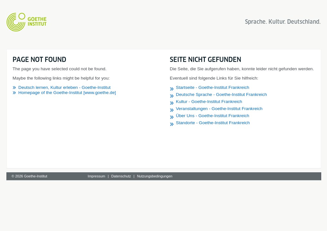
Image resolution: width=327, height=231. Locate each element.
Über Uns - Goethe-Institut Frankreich (212, 115)
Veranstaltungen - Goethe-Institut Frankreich (219, 108)
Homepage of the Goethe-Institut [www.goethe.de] (67, 92)
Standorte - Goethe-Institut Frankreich (213, 122)
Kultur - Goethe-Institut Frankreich (209, 101)
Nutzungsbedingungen (154, 176)
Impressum (96, 176)
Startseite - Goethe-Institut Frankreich (212, 87)
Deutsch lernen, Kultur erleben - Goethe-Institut (64, 87)
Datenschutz (121, 176)
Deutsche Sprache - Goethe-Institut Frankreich (221, 94)
